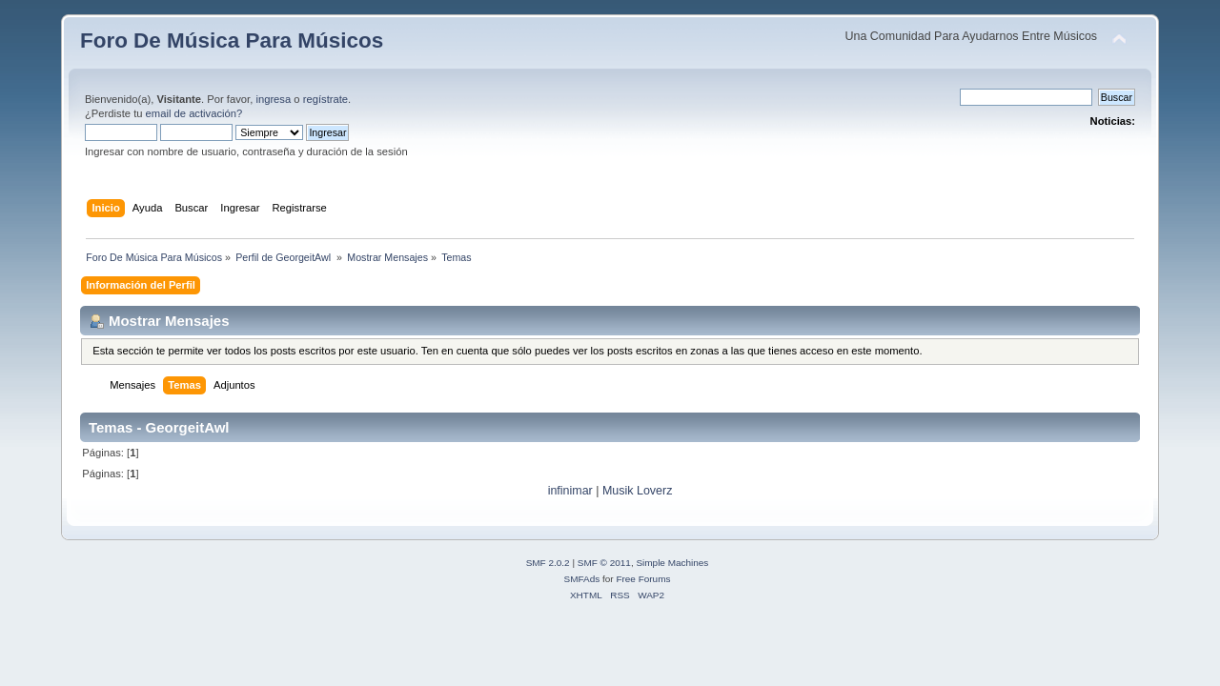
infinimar (570, 490)
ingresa (273, 99)
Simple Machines (672, 562)
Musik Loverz (637, 490)
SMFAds (582, 579)
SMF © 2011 (604, 562)
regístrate (325, 99)
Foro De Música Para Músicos (231, 40)
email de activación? (194, 113)
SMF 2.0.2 (548, 562)
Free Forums (643, 579)
